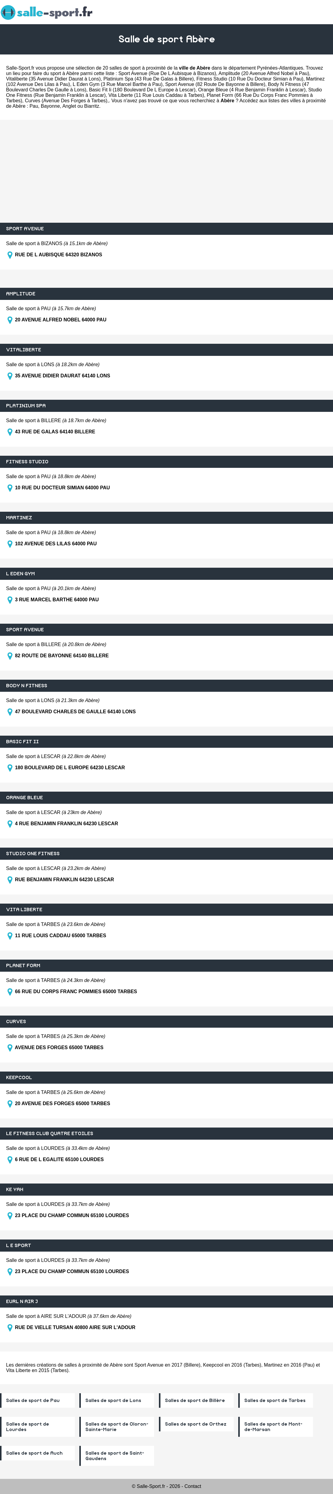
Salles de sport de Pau (33, 1400)
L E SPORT (18, 1245)
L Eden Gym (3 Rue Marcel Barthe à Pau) (117, 84)
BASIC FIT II (22, 741)
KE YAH (14, 1189)
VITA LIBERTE (24, 909)
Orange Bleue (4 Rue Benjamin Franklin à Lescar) (251, 89)
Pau (33, 106)
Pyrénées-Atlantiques (280, 68)
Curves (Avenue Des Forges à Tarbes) (66, 100)
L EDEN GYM (20, 573)
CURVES (16, 1021)
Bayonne (50, 106)
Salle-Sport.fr (20, 68)
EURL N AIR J (22, 1301)
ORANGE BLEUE (24, 797)
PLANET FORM (23, 965)
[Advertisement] (166, 171)
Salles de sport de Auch (34, 1453)
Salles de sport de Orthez (195, 1424)
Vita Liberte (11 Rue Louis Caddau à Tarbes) (156, 95)
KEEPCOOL (19, 1077)
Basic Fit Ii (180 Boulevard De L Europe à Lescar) (142, 89)
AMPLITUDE (20, 293)
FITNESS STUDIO (27, 461)
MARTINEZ (19, 517)
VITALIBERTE (23, 349)
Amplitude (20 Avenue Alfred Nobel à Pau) (264, 73)
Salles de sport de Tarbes (274, 1400)
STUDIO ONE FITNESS (33, 853)
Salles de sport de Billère (195, 1400)
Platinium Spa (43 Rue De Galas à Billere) (148, 78)
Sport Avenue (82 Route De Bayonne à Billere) (215, 84)
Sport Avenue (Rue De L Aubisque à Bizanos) (167, 73)
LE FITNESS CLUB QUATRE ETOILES (49, 1133)
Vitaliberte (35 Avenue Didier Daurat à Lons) (53, 78)
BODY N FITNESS (26, 685)
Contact (192, 1486)
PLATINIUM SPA (26, 405)
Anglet (69, 106)
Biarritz (91, 106)
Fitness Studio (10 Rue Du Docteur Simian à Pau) (249, 78)
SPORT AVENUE (25, 228)
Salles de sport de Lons (113, 1400)
